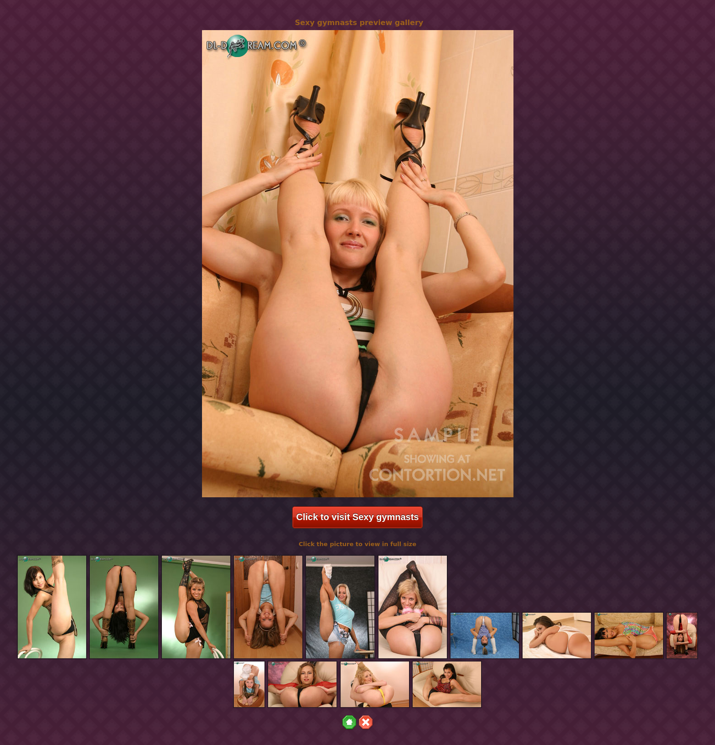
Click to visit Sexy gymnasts (357, 517)
